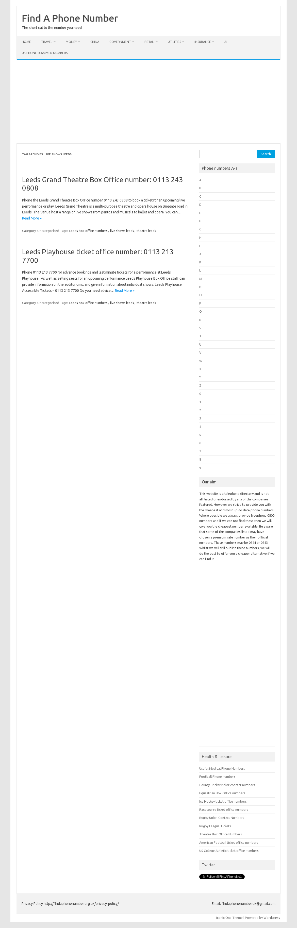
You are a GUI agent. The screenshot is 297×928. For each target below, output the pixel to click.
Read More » (32, 218)
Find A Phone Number (70, 18)
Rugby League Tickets (215, 826)
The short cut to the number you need (52, 28)
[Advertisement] (148, 101)
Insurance (202, 41)
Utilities (174, 41)
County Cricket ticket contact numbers (227, 785)
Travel (46, 41)
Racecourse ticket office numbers (223, 809)
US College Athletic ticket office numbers (229, 850)
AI (225, 41)
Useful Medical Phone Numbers (222, 768)
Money (71, 41)
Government (120, 41)
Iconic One (224, 917)
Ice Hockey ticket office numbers (223, 801)
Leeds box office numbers (88, 230)
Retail (149, 41)
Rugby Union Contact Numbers (221, 817)
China (94, 41)
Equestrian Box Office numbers (222, 793)
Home (26, 41)
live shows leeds (122, 230)
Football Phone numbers (217, 776)
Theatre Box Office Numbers (220, 834)
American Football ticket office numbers (228, 842)
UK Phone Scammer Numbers (45, 53)
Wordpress (271, 917)
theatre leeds (146, 230)
